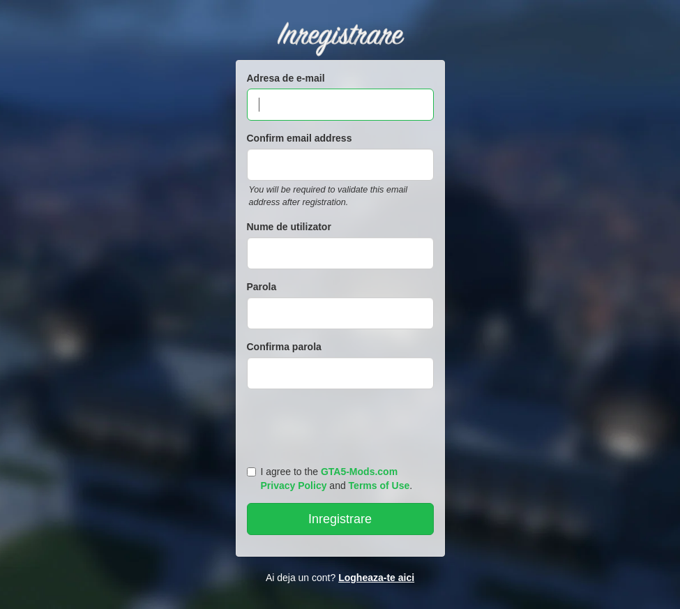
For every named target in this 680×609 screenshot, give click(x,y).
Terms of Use (379, 485)
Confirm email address (299, 138)
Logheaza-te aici (376, 577)
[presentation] (342, 424)
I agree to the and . (330, 478)
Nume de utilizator (289, 226)
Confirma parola (284, 346)
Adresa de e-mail (286, 78)
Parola (262, 286)
